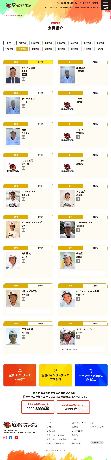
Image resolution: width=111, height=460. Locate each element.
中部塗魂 (35, 49)
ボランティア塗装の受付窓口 (56, 443)
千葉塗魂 (100, 43)
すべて (9, 43)
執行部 (100, 49)
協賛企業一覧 (76, 443)
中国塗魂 (61, 49)
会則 (93, 423)
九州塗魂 (87, 49)
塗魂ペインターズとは (56, 7)
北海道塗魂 (35, 43)
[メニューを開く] (106, 5)
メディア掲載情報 (74, 7)
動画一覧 (89, 7)
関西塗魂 (48, 49)
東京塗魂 (87, 43)
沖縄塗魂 (22, 43)
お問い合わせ (51, 431)
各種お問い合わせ (90, 2)
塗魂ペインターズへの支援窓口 (57, 439)
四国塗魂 (74, 49)
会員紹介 (83, 7)
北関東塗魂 (61, 43)
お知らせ (95, 7)
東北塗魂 (48, 43)
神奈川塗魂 (9, 49)
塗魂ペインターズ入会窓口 (55, 435)
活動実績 (65, 7)
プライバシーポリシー (99, 427)
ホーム (47, 7)
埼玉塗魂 (74, 43)
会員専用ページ (97, 443)
